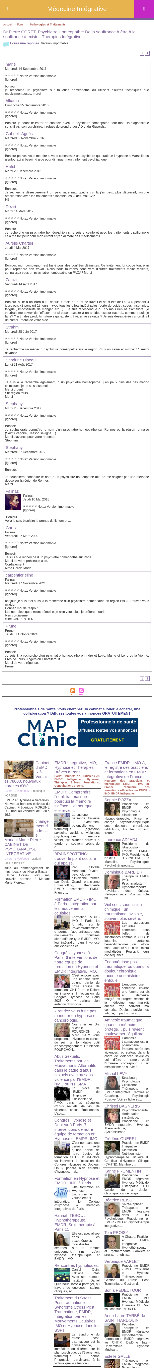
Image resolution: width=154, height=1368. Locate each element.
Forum (21, 24)
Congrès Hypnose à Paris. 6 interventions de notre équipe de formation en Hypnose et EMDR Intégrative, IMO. (76, 962)
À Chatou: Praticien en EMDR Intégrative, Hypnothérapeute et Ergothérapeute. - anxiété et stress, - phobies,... (127, 1245)
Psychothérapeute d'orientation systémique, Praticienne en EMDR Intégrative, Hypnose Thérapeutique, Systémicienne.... (127, 1121)
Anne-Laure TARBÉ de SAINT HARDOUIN (124, 1317)
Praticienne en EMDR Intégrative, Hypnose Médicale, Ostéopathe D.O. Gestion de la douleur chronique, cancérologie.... (127, 1184)
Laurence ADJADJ (120, 839)
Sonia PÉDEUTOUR (122, 1290)
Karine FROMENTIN (122, 1171)
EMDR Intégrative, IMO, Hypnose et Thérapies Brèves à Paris (75, 767)
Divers (8, 790)
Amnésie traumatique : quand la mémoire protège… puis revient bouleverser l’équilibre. (124, 1027)
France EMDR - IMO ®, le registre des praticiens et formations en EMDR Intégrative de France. (126, 770)
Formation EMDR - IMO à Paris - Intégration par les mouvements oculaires (75, 906)
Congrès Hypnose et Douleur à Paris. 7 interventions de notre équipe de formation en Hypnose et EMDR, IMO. (76, 1129)
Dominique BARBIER (123, 872)
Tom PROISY (116, 1232)
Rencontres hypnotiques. (76, 1265)
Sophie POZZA (118, 800)
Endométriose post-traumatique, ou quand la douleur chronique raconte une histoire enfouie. (126, 971)
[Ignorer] (11, 79)
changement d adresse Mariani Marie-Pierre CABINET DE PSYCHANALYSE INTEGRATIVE (26, 837)
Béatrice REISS (118, 1200)
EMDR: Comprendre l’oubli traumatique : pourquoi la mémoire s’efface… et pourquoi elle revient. (73, 801)
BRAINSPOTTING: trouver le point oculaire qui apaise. (75, 858)
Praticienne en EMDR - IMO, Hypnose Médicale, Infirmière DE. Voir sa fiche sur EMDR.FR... (127, 1302)
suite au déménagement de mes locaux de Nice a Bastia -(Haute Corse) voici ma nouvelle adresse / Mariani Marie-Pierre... (27, 875)
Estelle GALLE (117, 1356)
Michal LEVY (116, 1073)
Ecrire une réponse (21, 43)
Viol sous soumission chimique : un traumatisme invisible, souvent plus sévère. (123, 911)
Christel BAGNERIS (122, 1106)
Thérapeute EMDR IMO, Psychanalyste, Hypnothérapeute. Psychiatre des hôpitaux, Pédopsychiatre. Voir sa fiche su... (127, 887)
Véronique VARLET (121, 1261)
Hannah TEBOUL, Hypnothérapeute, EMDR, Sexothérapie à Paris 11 (74, 1222)
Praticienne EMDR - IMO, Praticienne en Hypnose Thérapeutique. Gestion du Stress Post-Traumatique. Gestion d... (127, 1274)
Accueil (7, 24)
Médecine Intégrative (77, 8)
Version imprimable (54, 43)
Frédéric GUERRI (120, 1138)
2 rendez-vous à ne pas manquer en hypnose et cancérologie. (75, 1015)
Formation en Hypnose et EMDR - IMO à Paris (76, 1180)
